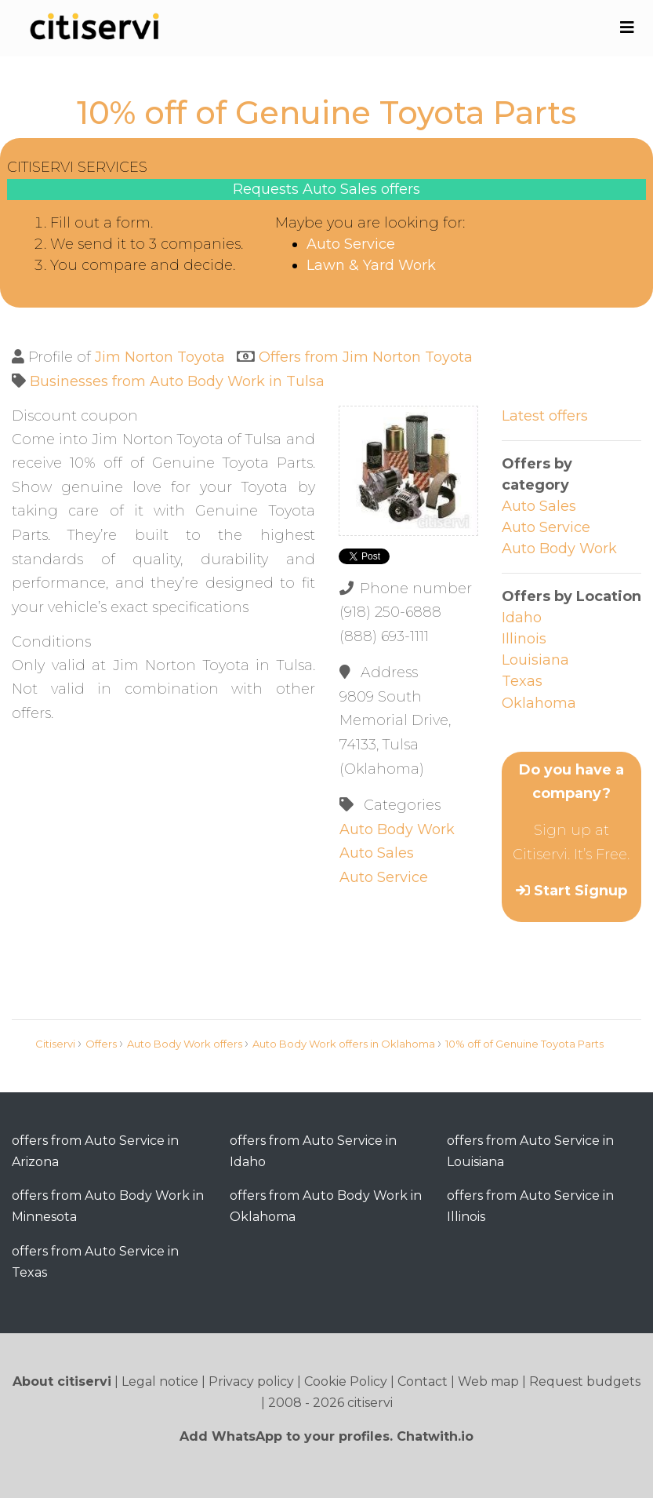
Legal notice (160, 1381)
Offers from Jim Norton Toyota (366, 357)
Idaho (522, 617)
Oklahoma (539, 703)
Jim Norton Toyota (160, 357)
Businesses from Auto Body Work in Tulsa (177, 381)
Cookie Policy (345, 1381)
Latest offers (545, 416)
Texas (522, 681)
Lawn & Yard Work (371, 265)
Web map (488, 1381)
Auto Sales (376, 853)
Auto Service (351, 244)
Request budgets (584, 1381)
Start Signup (580, 890)
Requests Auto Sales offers (326, 189)
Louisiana (535, 660)
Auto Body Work (397, 829)
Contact (422, 1381)
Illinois (524, 638)
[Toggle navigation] (626, 27)
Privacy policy (251, 1381)
